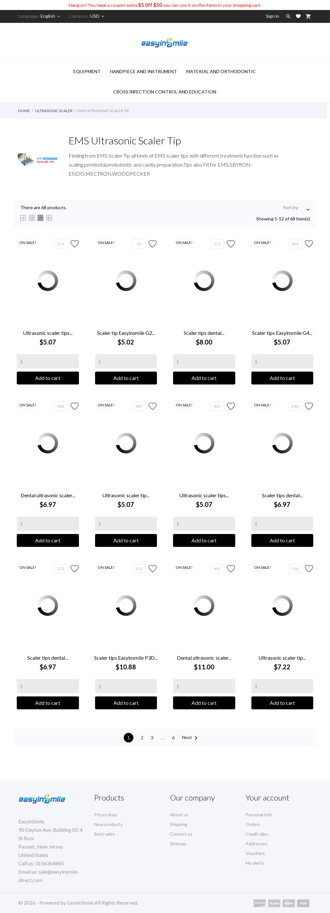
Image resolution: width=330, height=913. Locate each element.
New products (108, 824)
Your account (267, 797)
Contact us (181, 834)
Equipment (87, 71)
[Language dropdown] (51, 16)
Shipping (178, 824)
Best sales (104, 834)
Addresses (256, 843)
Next (191, 738)
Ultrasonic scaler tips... (48, 333)
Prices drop (105, 814)
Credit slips (257, 834)
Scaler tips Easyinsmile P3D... (126, 658)
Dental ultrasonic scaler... (48, 495)
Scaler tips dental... (204, 333)
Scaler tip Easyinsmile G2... (126, 333)
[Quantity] (48, 361)
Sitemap (178, 843)
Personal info (259, 814)
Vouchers (255, 853)
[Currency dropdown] (97, 16)
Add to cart (47, 378)
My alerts (255, 863)
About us (179, 814)
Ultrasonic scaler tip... (126, 495)
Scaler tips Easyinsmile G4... (282, 333)
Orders (253, 824)
